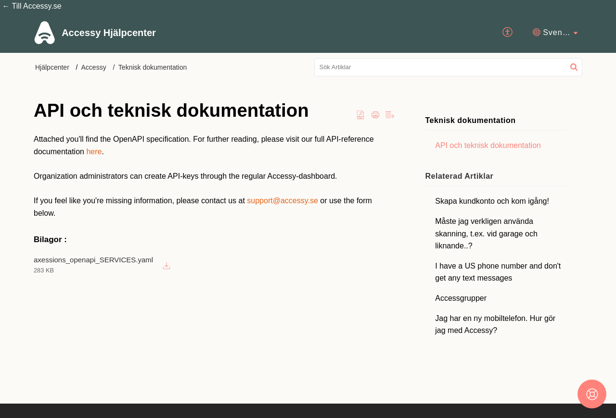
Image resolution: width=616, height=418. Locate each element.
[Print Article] (375, 115)
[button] (574, 67)
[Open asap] (592, 394)
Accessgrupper (461, 298)
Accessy (93, 67)
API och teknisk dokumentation (488, 145)
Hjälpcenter (52, 67)
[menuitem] (508, 32)
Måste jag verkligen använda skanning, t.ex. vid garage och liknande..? (487, 233)
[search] (448, 67)
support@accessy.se (282, 201)
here (94, 152)
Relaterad (459, 176)
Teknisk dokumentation (152, 67)
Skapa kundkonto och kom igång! (493, 201)
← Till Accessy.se (31, 6)
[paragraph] (214, 176)
